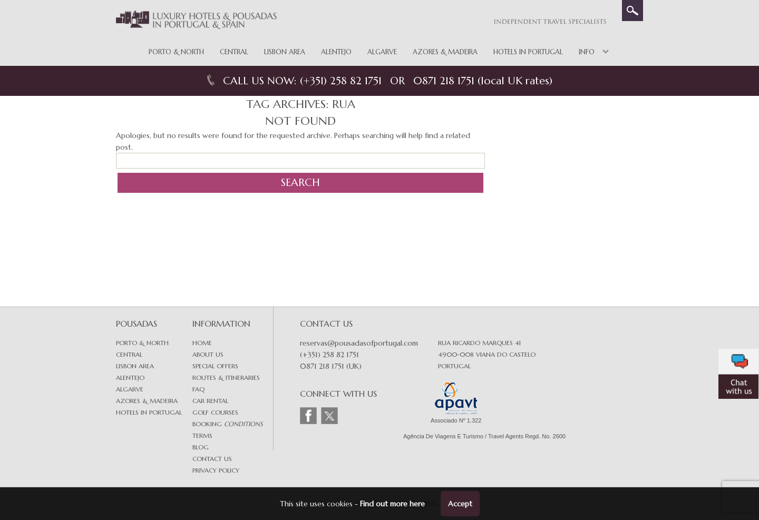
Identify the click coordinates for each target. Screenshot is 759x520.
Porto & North (176, 51)
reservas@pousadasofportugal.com (359, 343)
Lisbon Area (284, 51)
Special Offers (215, 366)
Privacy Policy (215, 470)
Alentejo (336, 51)
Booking (227, 424)
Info (587, 51)
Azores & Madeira (445, 51)
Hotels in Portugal (528, 51)
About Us (207, 354)
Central (234, 51)
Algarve (382, 51)
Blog (200, 447)
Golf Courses (215, 412)
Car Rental (210, 401)
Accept (460, 503)
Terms (202, 435)
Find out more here (392, 503)
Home (202, 343)
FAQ (198, 389)
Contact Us (212, 459)
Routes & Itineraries (226, 377)
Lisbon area (135, 366)
